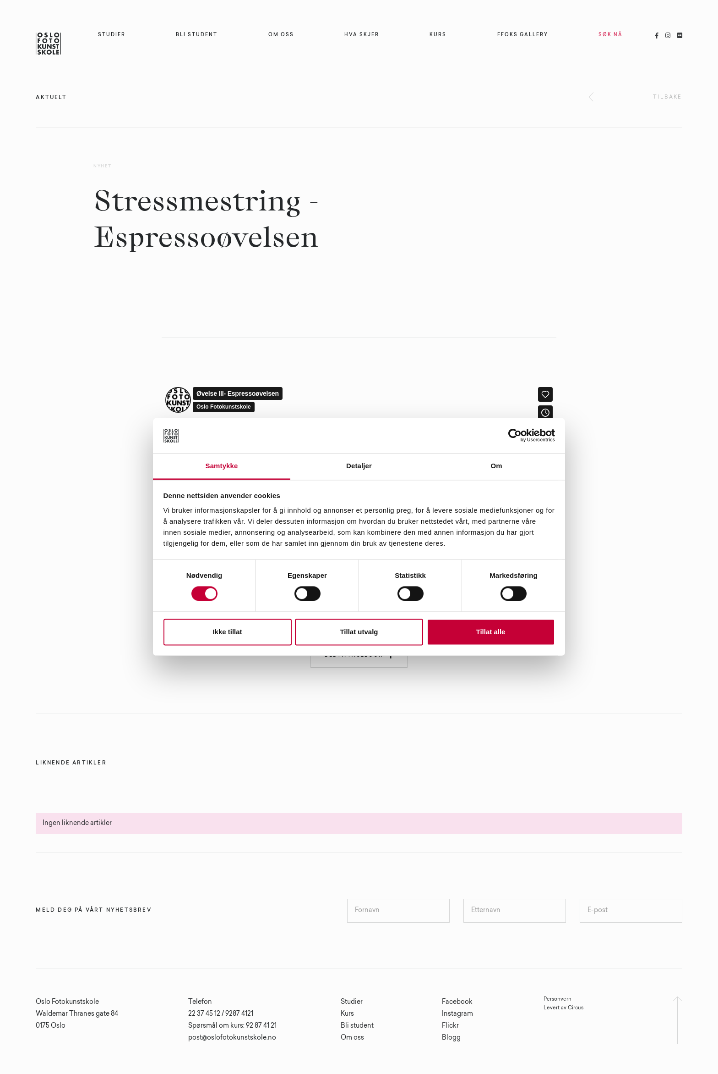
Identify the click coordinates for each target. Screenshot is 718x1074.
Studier (352, 1002)
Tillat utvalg (359, 632)
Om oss (352, 1038)
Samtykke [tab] (222, 466)
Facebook (457, 1002)
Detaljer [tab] (359, 466)
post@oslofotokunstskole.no (232, 1038)
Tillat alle (491, 632)
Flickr (450, 1026)
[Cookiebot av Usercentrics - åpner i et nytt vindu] (515, 436)
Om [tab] (496, 466)
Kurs (347, 1014)
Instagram (457, 1014)
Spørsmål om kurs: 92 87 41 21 (232, 1026)
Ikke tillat (227, 632)
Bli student (357, 1026)
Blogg (451, 1038)
